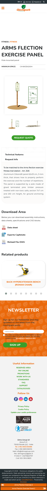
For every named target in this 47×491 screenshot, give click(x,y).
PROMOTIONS (23, 374)
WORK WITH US (23, 377)
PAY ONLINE (23, 371)
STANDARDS (23, 380)
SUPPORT (23, 385)
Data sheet (10, 227)
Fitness (5, 42)
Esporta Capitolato (13, 234)
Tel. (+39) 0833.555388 (23, 447)
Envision (23, 482)
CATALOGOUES (23, 388)
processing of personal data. (26, 338)
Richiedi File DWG (13, 242)
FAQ (23, 383)
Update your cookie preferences (23, 412)
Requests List (36, 2)
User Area (27, 2)
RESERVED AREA (23, 368)
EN (19, 2)
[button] (6, 293)
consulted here (27, 480)
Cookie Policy (23, 409)
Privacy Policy (23, 406)
